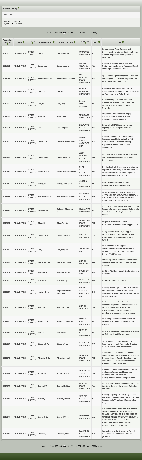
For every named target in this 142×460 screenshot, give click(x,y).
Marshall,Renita (63, 272)
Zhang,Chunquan (64, 184)
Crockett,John (63, 434)
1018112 (6, 171)
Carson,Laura (63, 66)
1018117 (6, 196)
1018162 (6, 333)
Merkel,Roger (62, 281)
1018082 (6, 79)
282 (83, 33)
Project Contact (66, 42)
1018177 (6, 417)
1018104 (6, 157)
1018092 (6, 104)
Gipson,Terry (62, 344)
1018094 (6, 116)
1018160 (6, 321)
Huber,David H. (63, 157)
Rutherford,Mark (64, 262)
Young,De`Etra (63, 373)
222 (56, 33)
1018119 (6, 210)
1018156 (6, 307)
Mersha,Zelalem (63, 399)
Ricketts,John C (63, 358)
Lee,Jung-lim (62, 128)
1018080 (6, 53)
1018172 (6, 386)
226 (72, 33)
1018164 (6, 344)
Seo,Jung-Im (62, 250)
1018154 (6, 292)
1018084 (6, 91)
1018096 (6, 128)
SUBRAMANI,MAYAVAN (67, 196)
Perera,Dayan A (63, 236)
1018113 (6, 184)
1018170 (6, 358)
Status (19, 42)
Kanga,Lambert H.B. (65, 321)
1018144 (6, 262)
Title (120, 42)
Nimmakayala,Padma (66, 79)
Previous (42, 33)
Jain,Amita (61, 333)
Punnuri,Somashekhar (66, 171)
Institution (85, 41)
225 (68, 33)
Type (32, 41)
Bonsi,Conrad (63, 53)
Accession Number (7, 41)
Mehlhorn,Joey (63, 307)
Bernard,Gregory (64, 417)
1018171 (6, 373)
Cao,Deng (61, 104)
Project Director (46, 42)
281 (79, 33)
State (95, 42)
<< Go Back (8, 15)
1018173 (6, 399)
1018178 (6, 434)
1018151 (6, 272)
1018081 (6, 66)
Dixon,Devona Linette (66, 142)
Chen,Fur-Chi (62, 223)
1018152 (6, 281)
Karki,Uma (61, 116)
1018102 (6, 142)
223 (60, 33)
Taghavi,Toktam (63, 386)
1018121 (6, 223)
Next (88, 33)
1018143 (6, 250)
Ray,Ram (60, 91)
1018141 (6, 236)
